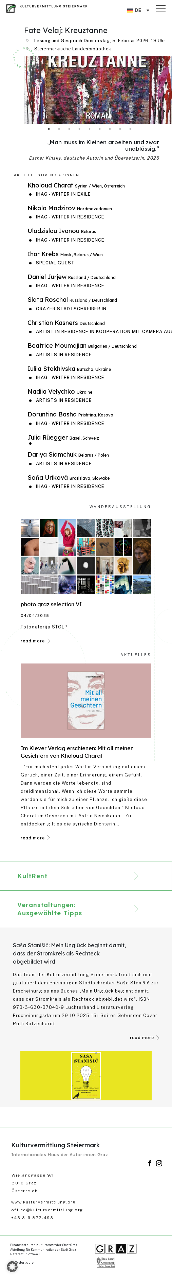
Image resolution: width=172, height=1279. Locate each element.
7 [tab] (110, 129)
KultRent (32, 876)
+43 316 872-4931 (33, 1217)
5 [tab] (89, 129)
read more (33, 640)
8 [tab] (120, 129)
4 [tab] (79, 129)
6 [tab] (99, 129)
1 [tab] (48, 129)
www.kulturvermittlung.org (43, 1202)
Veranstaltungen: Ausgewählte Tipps (49, 909)
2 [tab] (59, 129)
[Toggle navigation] (161, 7)
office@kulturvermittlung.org (47, 1210)
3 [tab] (69, 129)
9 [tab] (130, 129)
